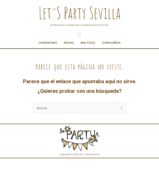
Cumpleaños (111, 41)
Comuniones (48, 41)
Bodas (69, 41)
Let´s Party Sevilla (80, 13)
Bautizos (88, 41)
